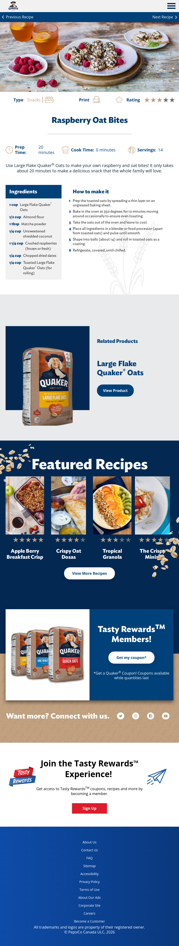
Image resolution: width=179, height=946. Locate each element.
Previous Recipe (16, 16)
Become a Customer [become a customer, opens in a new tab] (88, 922)
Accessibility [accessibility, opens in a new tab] (85, 875)
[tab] (171, 6)
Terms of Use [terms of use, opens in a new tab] (85, 890)
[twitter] (123, 716)
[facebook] (151, 716)
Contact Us (89, 850)
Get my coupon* (131, 657)
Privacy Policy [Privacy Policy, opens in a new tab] (85, 882)
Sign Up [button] (89, 808)
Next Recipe (165, 16)
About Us (89, 842)
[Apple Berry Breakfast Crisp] (25, 505)
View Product (115, 390)
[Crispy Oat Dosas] (68, 505)
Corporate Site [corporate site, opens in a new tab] (85, 906)
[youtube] (165, 716)
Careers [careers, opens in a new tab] (83, 914)
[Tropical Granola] (112, 505)
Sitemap (89, 866)
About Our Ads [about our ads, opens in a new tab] (86, 898)
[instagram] (136, 716)
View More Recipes (89, 573)
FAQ (89, 858)
